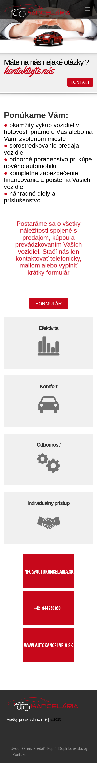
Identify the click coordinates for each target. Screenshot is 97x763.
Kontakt (18, 754)
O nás (26, 748)
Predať (38, 748)
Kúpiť (51, 748)
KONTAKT (80, 82)
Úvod (15, 748)
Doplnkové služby (72, 748)
